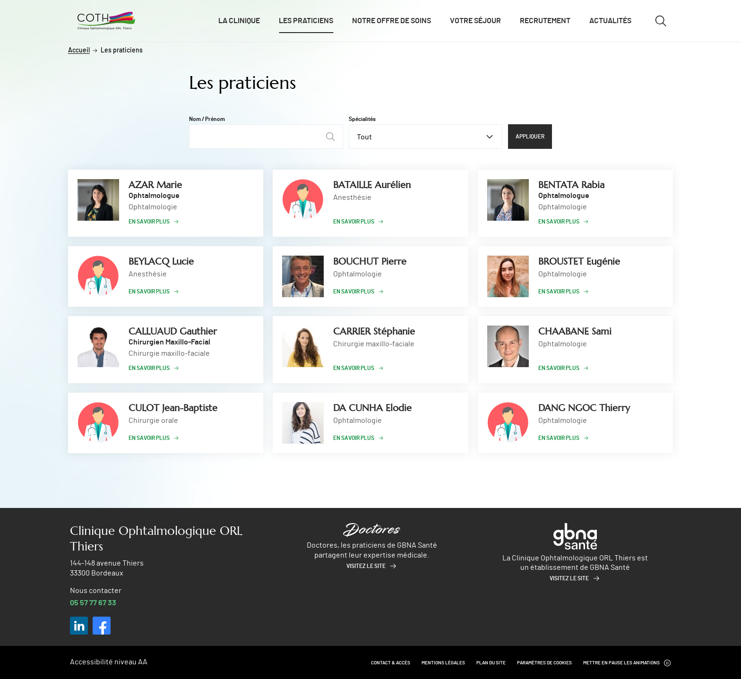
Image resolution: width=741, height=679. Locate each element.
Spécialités (362, 119)
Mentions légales (443, 663)
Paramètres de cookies (544, 663)
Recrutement (545, 21)
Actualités (610, 21)
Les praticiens (306, 21)
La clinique (239, 21)
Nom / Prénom (207, 119)
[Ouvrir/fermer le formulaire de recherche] (660, 20)
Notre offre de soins (391, 21)
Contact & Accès (390, 663)
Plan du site (491, 663)
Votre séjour (475, 21)
